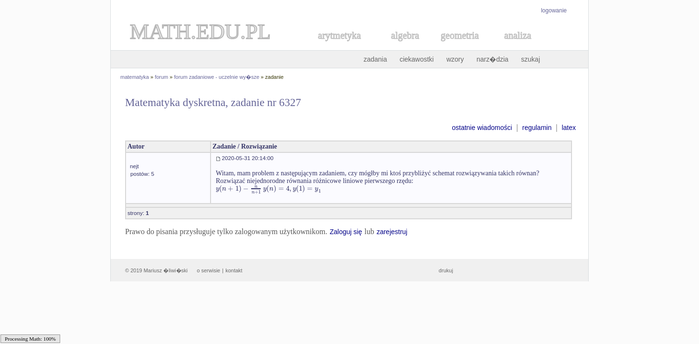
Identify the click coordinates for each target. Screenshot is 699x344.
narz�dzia (492, 59)
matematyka (134, 77)
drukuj (446, 270)
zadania (375, 59)
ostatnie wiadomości (482, 127)
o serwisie (208, 270)
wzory (455, 59)
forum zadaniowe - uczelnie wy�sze (217, 77)
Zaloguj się (345, 232)
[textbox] (268, 188)
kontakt (233, 270)
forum (161, 77)
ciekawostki (417, 59)
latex (568, 127)
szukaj (530, 59)
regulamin (536, 127)
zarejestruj (392, 232)
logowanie (554, 10)
